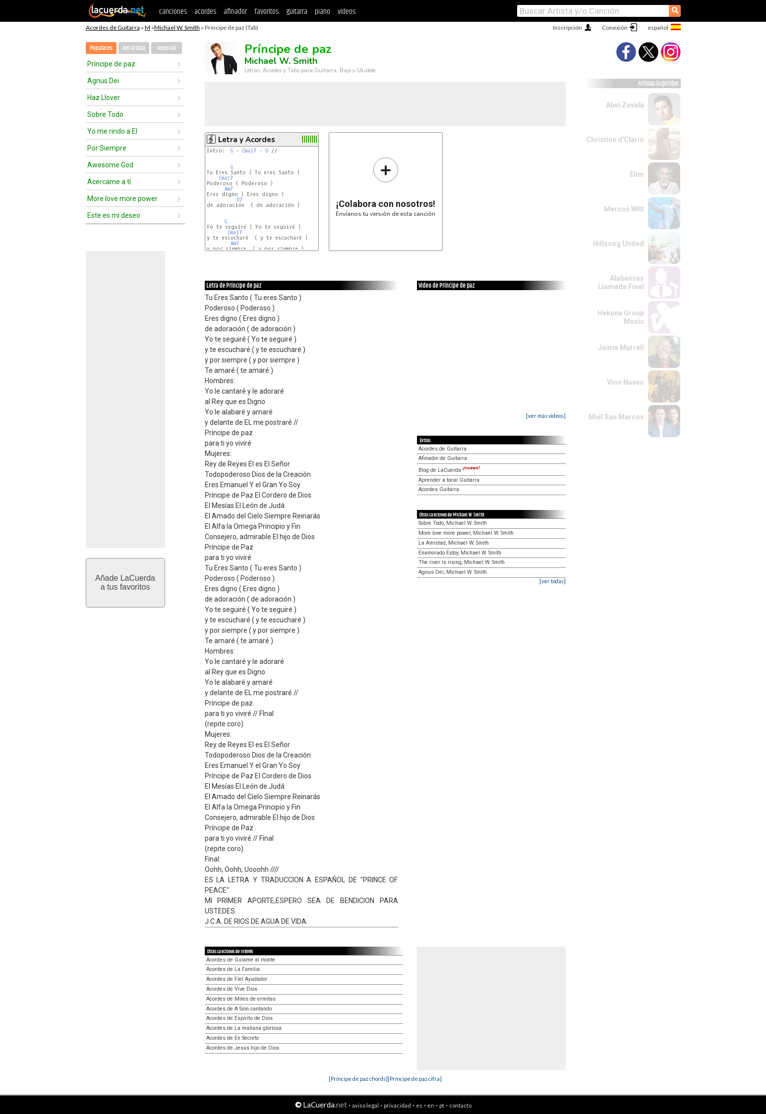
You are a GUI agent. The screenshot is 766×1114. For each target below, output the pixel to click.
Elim (637, 174)
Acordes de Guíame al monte (240, 960)
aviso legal (365, 1105)
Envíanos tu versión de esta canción (385, 187)
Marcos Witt (624, 209)
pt (441, 1105)
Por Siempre (106, 148)
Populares (101, 48)
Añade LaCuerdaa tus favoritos (125, 582)
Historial (166, 48)
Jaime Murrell (621, 348)
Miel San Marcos (616, 417)
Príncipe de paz (111, 64)
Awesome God (110, 165)
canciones (173, 11)
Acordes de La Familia (233, 969)
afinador (235, 11)
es (419, 1105)
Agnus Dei (103, 81)
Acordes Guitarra (438, 489)
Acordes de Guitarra (113, 27)
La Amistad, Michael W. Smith (453, 543)
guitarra (296, 11)
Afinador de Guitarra (442, 458)
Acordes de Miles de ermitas (241, 999)
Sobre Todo (105, 114)
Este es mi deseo (113, 215)
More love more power (122, 199)
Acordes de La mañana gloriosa (244, 1028)
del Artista (133, 48)
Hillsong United (618, 244)
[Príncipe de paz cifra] (415, 1078)
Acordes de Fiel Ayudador (236, 979)
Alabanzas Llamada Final (621, 282)
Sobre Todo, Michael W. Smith (452, 523)
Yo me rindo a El (112, 131)
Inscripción (567, 27)
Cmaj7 (249, 151)
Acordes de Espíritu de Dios (239, 1018)
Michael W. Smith (177, 27)
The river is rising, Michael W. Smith (461, 562)
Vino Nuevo (625, 382)
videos (346, 11)
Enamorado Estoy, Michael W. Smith (459, 553)
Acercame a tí (109, 182)
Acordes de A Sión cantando (239, 1009)
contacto (460, 1105)
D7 (239, 200)
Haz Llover (103, 97)
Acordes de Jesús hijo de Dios (242, 1048)
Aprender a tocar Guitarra (448, 480)
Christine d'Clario (615, 140)
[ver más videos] (546, 415)
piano (322, 11)
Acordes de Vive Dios (231, 989)
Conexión (615, 27)
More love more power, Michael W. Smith (466, 533)
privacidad (397, 1105)
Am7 (229, 189)
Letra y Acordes (246, 140)
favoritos (266, 11)
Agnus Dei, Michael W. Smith (452, 572)
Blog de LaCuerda (449, 470)
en (430, 1105)
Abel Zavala (625, 105)
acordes (205, 11)
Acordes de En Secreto (232, 1038)
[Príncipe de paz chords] (358, 1078)
